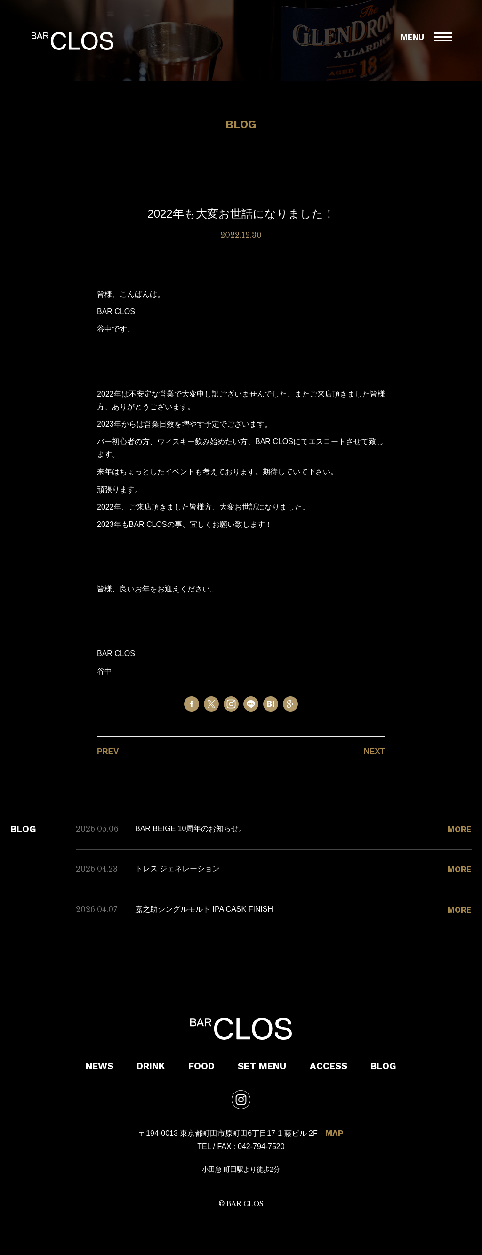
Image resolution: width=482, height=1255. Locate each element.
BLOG (383, 1065)
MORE (460, 829)
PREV (108, 751)
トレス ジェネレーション (177, 869)
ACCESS (328, 1065)
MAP (334, 1133)
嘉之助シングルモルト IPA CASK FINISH (204, 909)
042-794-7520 (261, 1146)
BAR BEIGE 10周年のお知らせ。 (191, 829)
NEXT (374, 751)
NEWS (99, 1065)
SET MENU (262, 1065)
